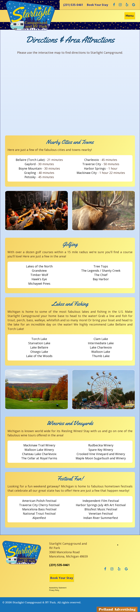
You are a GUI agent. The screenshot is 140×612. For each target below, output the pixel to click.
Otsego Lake (39, 352)
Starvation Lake (39, 343)
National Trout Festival (39, 513)
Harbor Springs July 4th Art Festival (101, 505)
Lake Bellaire (39, 347)
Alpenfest (39, 518)
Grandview (39, 271)
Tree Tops (100, 266)
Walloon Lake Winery (39, 450)
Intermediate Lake (101, 343)
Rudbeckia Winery (100, 445)
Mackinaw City (87, 173)
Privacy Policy (54, 590)
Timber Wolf (39, 275)
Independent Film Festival (100, 501)
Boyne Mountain (30, 168)
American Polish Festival (39, 501)
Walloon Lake (100, 352)
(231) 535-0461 (59, 565)
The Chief (100, 275)
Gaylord (30, 164)
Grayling (30, 173)
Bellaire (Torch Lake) (30, 160)
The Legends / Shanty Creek (100, 271)
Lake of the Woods (39, 356)
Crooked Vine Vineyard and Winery (101, 454)
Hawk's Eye (39, 279)
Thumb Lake (101, 356)
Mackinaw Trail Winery (39, 445)
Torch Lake (39, 339)
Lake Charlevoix (101, 347)
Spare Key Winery (101, 450)
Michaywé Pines (39, 283)
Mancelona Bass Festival (39, 509)
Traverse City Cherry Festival (39, 505)
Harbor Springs (95, 168)
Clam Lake (101, 339)
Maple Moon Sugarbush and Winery (101, 458)
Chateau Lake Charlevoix (39, 454)
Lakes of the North (39, 266)
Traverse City (91, 164)
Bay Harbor (101, 279)
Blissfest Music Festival (100, 509)
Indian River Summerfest (100, 518)
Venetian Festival (101, 513)
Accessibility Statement (57, 588)
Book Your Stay (61, 578)
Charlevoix (91, 160)
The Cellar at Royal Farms (39, 458)
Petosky (30, 177)
